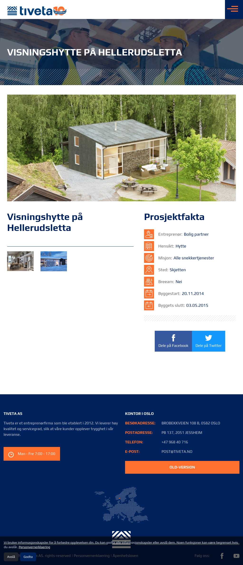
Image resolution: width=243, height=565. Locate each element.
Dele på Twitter (208, 341)
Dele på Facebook (173, 341)
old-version (182, 467)
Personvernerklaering (34, 547)
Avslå (11, 557)
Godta (28, 557)
